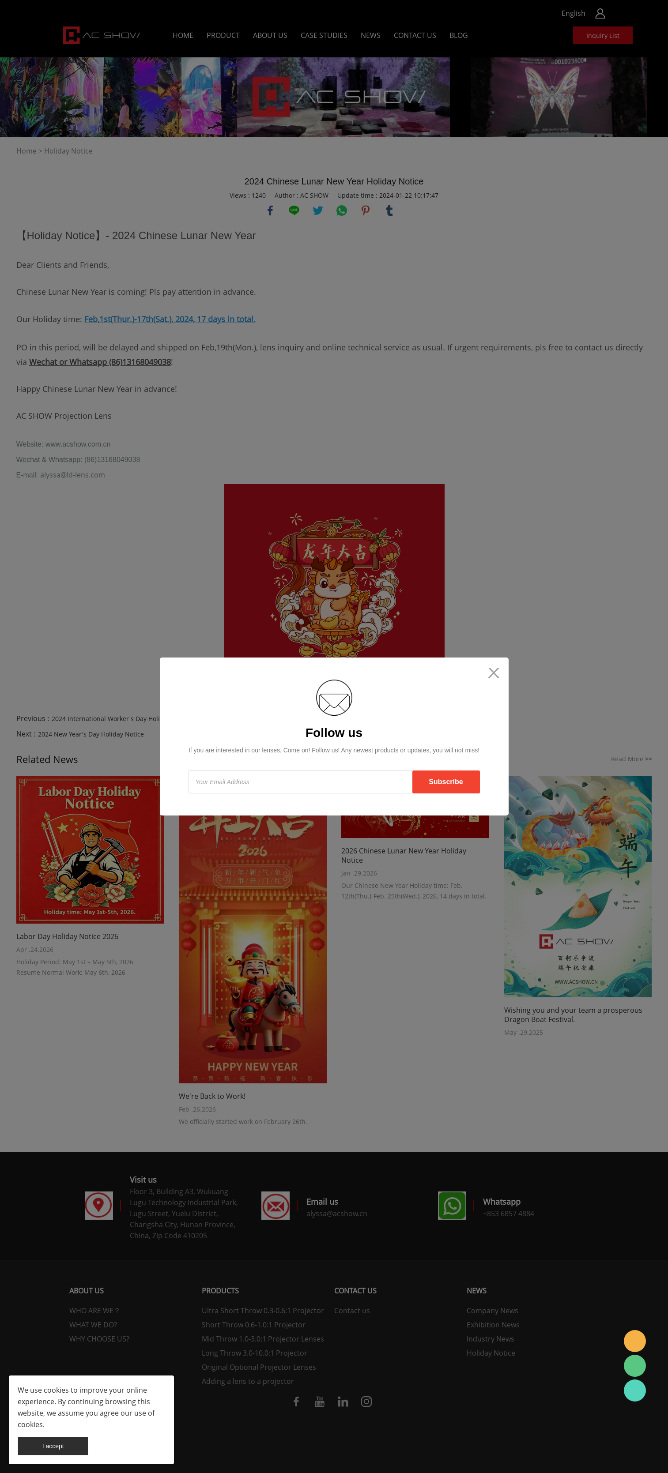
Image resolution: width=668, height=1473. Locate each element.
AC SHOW (635, 1341)
